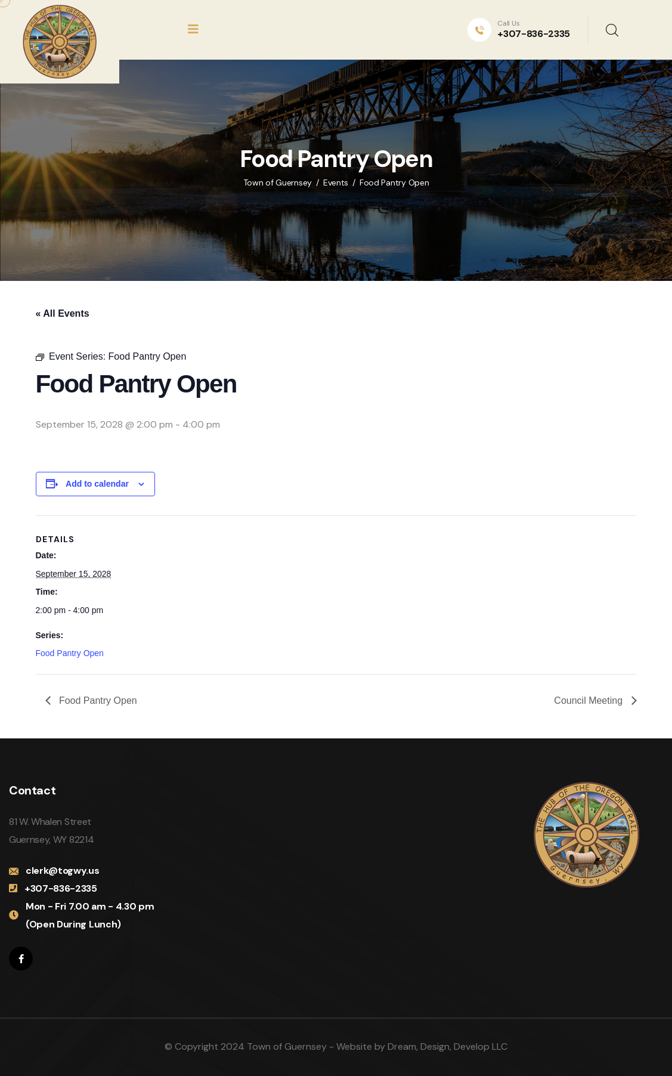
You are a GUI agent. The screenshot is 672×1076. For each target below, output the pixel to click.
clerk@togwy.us (63, 870)
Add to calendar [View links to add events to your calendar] (97, 483)
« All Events (62, 313)
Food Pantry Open (70, 653)
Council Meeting (589, 700)
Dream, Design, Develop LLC (447, 1046)
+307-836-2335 (533, 33)
